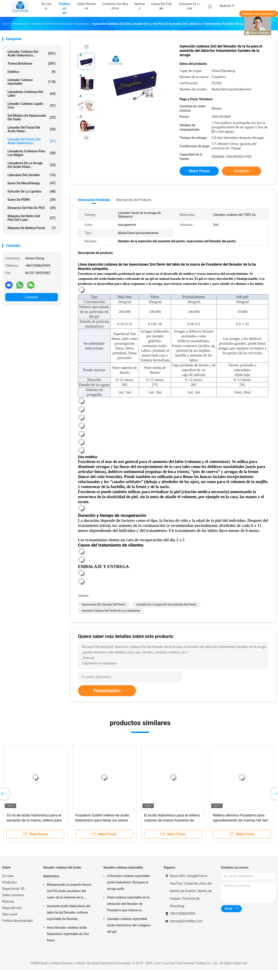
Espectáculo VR (13, 889)
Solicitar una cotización (258, 14)
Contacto (31, 297)
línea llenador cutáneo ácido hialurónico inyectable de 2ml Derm (68, 934)
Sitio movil (9, 914)
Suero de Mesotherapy (32, 183)
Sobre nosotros (13, 895)
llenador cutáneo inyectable (32, 81)
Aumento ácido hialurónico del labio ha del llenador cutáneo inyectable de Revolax (68, 912)
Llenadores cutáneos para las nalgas (32, 153)
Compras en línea (189, 6)
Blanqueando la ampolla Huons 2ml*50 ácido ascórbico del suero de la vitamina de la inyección (69, 892)
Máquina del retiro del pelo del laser (32, 218)
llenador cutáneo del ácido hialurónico (62, 872)
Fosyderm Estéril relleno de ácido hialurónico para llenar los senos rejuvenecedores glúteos (102, 820)
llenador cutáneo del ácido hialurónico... (32, 53)
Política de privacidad (17, 920)
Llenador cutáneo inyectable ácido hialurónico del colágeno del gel (129, 925)
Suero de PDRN (32, 199)
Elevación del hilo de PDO (32, 208)
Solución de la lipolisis (32, 191)
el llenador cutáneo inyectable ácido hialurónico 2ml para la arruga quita (128, 882)
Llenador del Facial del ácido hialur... (32, 129)
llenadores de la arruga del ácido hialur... (32, 165)
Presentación (107, 690)
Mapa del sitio (12, 908)
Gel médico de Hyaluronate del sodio (32, 117)
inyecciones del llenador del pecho (103, 604)
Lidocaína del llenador (32, 175)
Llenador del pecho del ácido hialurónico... (32, 141)
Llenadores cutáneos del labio (32, 93)
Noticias (8, 901)
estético (32, 71)
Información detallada (94, 200)
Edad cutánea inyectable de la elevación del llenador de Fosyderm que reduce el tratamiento (128, 904)
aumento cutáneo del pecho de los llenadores (111, 610)
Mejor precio (199, 171)
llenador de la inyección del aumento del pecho (166, 604)
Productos (9, 882)
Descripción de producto (133, 200)
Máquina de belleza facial (32, 228)
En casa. (8, 876)
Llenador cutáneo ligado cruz (32, 105)
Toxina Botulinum (32, 63)
